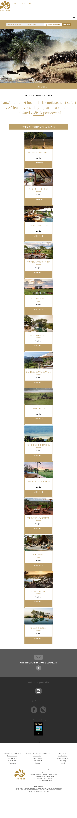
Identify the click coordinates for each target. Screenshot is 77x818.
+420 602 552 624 (41, 778)
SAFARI (44, 95)
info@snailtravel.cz (47, 780)
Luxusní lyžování (37, 758)
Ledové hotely (37, 761)
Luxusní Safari (12, 758)
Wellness (12, 763)
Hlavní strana (29, 95)
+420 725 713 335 (51, 778)
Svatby (37, 763)
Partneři (62, 763)
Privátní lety (62, 756)
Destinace (38, 95)
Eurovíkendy (12, 761)
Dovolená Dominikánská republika (37, 753)
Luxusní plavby (62, 758)
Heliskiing (62, 761)
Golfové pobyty (12, 756)
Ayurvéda (62, 753)
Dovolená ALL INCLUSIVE (12, 753)
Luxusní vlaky (37, 756)
